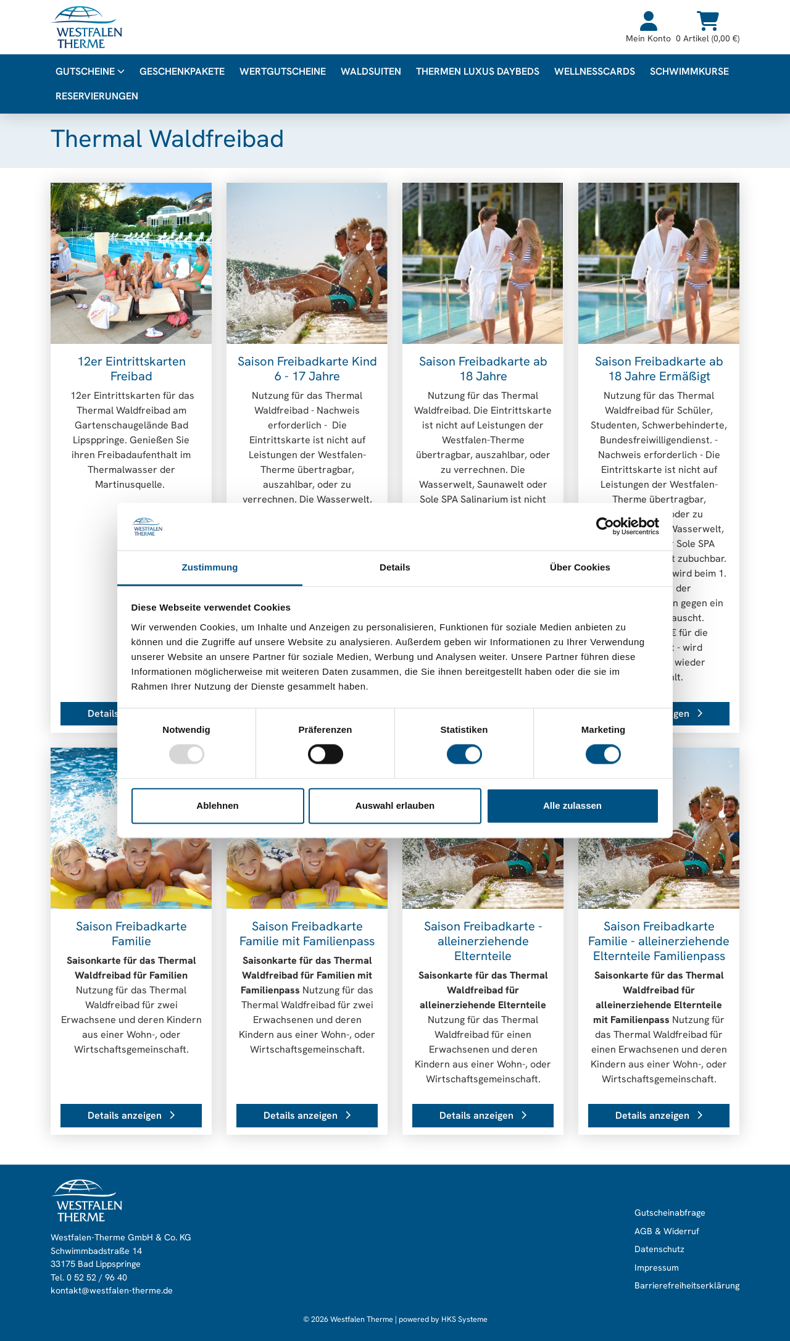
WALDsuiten (371, 71)
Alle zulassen (572, 805)
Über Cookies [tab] (580, 567)
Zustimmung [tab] (210, 567)
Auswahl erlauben (395, 805)
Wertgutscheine (282, 71)
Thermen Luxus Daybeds (477, 71)
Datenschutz (659, 1249)
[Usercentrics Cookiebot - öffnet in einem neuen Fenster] (605, 526)
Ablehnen (217, 805)
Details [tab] (395, 567)
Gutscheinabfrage (669, 1212)
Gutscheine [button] (90, 71)
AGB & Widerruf (666, 1231)
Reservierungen (97, 96)
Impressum (656, 1267)
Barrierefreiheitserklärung (686, 1286)
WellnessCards (594, 71)
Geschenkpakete (182, 71)
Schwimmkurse (689, 71)
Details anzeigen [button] (131, 1115)
